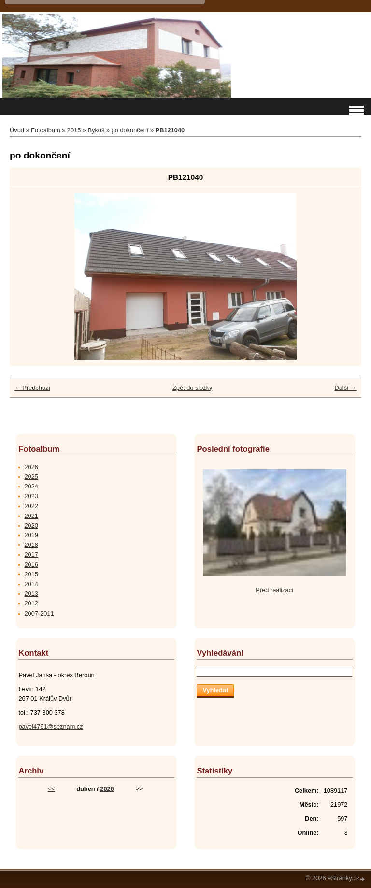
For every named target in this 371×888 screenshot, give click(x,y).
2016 (31, 564)
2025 (31, 476)
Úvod (17, 130)
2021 (31, 515)
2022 (31, 506)
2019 (31, 535)
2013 (31, 593)
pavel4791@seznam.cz (50, 726)
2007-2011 (39, 613)
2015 (74, 130)
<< (51, 788)
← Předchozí (32, 387)
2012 (31, 603)
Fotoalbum (45, 130)
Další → (345, 387)
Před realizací (274, 590)
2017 (31, 554)
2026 (31, 467)
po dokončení (130, 130)
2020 (31, 525)
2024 (31, 486)
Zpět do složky (192, 387)
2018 (31, 544)
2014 (31, 583)
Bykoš (96, 130)
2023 (31, 496)
